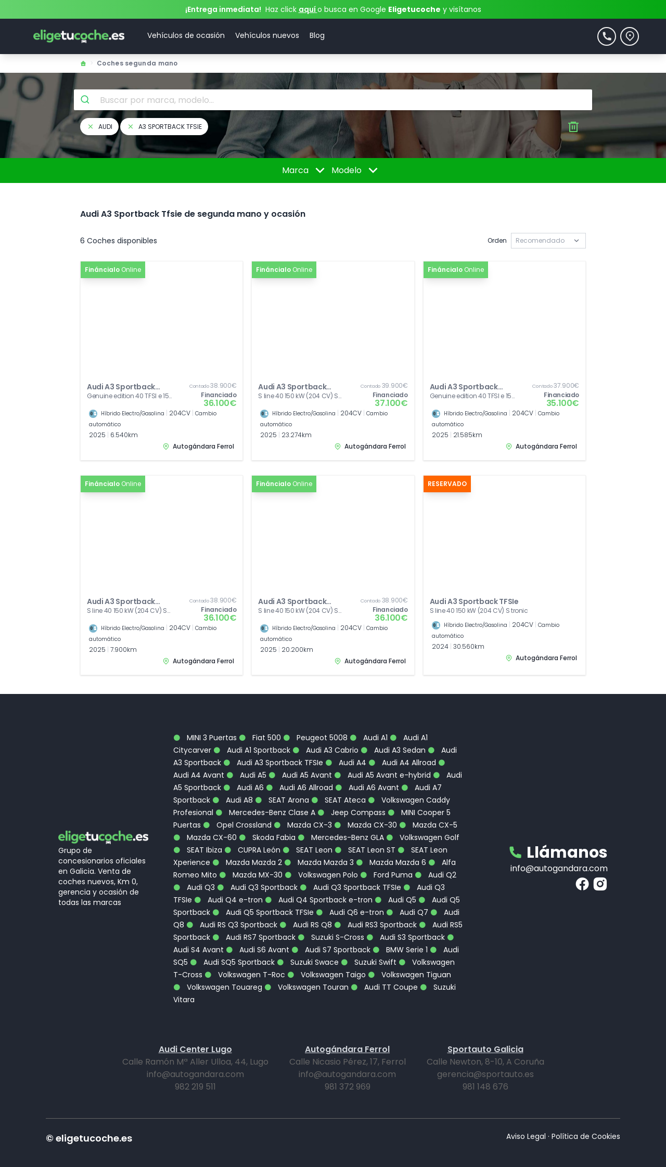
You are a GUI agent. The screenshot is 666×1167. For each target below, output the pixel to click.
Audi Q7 (407, 896)
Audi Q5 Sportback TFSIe (263, 896)
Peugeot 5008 (315, 721)
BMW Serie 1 (400, 933)
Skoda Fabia (267, 821)
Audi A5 (246, 759)
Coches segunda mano (137, 63)
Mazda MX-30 (251, 859)
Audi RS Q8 (305, 908)
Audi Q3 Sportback (257, 871)
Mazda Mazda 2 (247, 846)
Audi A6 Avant (367, 771)
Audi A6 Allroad (299, 771)
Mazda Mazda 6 (391, 846)
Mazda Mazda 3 (319, 846)
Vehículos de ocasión (186, 35)
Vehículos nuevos (267, 35)
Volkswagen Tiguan (409, 958)
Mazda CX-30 (365, 809)
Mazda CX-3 (303, 809)
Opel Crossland (237, 809)
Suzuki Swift (368, 946)
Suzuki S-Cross (331, 921)
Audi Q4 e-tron (228, 883)
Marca (305, 170)
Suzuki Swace (308, 946)
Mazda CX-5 (428, 809)
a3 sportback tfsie (164, 126)
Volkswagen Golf (422, 821)
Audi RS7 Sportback (254, 921)
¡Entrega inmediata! (223, 9)
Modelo (356, 170)
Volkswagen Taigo (326, 958)
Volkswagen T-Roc (244, 958)
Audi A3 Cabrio (325, 734)
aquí (308, 9)
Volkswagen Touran (306, 971)
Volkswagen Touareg (217, 971)
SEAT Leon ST (365, 834)
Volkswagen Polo (321, 859)
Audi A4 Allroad (402, 746)
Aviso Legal (526, 1120)
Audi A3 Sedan (393, 734)
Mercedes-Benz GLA (341, 821)
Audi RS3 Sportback (375, 908)
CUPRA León (252, 834)
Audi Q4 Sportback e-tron (319, 883)
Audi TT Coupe (384, 971)
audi (99, 126)
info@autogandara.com (559, 852)
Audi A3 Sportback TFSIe (273, 746)
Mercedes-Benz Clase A (265, 796)
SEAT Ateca (338, 784)
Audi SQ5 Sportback (232, 946)
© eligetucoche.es (89, 1122)
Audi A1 (369, 721)
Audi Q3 (194, 871)
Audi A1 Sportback (251, 734)
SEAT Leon (307, 834)
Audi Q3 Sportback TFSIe (350, 871)
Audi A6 (243, 771)
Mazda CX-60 (205, 821)
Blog (317, 35)
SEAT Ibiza (197, 834)
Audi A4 (345, 746)
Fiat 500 (260, 721)
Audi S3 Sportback (405, 921)
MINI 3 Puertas (205, 721)
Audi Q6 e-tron (350, 896)
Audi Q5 (395, 883)
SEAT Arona (282, 784)
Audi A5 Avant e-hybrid (382, 759)
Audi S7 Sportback (330, 933)
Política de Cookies (586, 1120)
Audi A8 (232, 784)
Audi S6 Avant (257, 933)
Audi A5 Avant (300, 759)
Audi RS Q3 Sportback (231, 908)
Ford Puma (386, 859)
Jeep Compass (351, 796)
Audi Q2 (435, 859)
